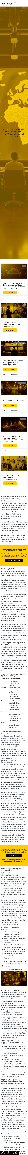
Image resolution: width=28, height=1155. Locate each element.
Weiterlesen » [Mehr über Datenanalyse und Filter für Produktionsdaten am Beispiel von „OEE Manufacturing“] (10, 370)
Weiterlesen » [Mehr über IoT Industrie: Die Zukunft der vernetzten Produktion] (10, 406)
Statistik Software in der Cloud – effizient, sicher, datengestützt (12, 325)
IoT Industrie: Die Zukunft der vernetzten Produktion (14, 401)
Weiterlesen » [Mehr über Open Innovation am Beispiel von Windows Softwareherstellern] (10, 483)
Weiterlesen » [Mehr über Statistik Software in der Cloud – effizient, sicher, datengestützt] (10, 330)
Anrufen (3, 1152)
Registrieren (15, 1152)
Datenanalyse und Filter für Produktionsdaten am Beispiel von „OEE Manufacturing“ (13, 363)
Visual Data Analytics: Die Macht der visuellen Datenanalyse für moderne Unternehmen (13, 439)
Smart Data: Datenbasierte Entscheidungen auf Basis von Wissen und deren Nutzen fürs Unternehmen (14, 286)
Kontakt (9, 1152)
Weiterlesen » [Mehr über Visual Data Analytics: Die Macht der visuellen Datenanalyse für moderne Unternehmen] (10, 445)
